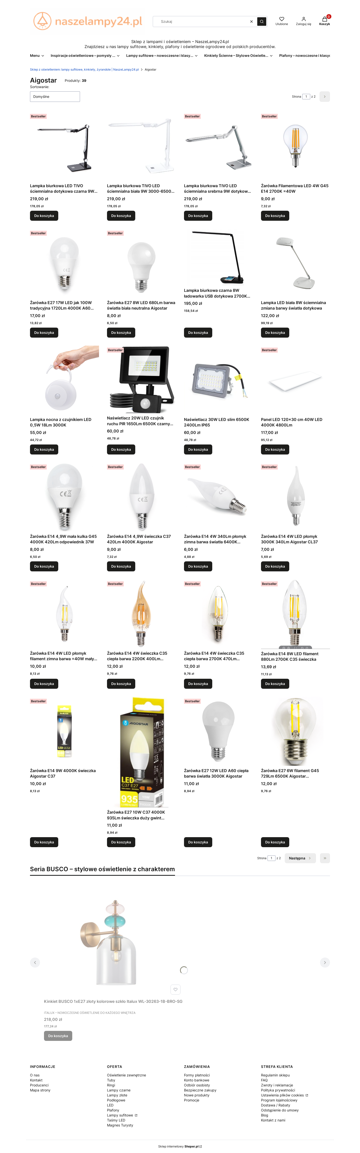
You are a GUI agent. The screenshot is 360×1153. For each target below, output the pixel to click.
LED (110, 1105)
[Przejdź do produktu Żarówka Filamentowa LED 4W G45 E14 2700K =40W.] (295, 146)
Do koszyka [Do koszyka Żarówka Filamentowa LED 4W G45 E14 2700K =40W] (275, 215)
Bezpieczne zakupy (200, 1090)
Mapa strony (40, 1090)
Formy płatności (197, 1075)
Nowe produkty (197, 1095)
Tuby (111, 1080)
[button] (261, 21)
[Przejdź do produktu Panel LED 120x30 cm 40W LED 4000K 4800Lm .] (295, 380)
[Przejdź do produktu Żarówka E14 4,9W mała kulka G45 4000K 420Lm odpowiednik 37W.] (64, 497)
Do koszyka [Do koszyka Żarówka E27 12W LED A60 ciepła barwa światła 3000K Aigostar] (198, 842)
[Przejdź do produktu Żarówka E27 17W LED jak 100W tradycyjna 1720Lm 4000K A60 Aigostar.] (64, 263)
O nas (35, 1075)
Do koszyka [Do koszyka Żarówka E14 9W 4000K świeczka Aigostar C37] (44, 842)
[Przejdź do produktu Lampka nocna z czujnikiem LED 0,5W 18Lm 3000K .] (64, 380)
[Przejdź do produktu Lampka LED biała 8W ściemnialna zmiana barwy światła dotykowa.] (295, 263)
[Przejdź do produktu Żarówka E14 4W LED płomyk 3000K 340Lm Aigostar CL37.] (295, 497)
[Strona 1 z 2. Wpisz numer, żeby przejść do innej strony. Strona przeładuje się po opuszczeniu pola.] (306, 96)
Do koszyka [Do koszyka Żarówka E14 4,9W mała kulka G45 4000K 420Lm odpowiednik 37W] (44, 566)
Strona (296, 96)
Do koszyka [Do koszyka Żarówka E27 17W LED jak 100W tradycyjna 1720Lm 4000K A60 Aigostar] (44, 332)
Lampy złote (117, 1095)
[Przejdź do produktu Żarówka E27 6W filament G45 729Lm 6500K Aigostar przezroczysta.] (295, 731)
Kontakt (36, 1080)
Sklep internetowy (178, 1146)
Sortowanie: (39, 87)
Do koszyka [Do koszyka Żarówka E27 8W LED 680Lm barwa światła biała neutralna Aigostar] (121, 332)
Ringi (111, 1085)
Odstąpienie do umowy (280, 1110)
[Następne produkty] (300, 858)
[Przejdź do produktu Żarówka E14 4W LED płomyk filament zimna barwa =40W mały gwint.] (64, 613)
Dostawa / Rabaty (275, 1105)
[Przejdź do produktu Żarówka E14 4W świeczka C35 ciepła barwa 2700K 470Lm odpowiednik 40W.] (218, 613)
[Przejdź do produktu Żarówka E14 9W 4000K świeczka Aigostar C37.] (64, 731)
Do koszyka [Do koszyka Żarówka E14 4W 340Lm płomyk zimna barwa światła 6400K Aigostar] (198, 566)
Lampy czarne (118, 1090)
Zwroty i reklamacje (277, 1085)
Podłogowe (116, 1100)
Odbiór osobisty (197, 1085)
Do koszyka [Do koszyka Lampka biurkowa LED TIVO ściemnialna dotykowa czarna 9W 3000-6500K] (44, 215)
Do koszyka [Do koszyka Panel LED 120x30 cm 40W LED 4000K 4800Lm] (275, 449)
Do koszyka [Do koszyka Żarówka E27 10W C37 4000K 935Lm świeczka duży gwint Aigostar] (121, 842)
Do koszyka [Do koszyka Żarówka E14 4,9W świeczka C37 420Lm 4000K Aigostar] (121, 566)
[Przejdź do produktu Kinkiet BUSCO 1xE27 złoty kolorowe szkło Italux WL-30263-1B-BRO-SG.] (113, 940)
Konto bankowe (196, 1080)
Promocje (191, 1100)
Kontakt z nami (273, 1120)
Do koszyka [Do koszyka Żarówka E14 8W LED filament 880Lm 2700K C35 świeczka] (275, 683)
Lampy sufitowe (120, 1115)
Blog (264, 1115)
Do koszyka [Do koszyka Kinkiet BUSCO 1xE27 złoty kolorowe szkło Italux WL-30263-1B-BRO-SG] (58, 1036)
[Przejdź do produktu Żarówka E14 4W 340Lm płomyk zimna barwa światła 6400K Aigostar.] (218, 497)
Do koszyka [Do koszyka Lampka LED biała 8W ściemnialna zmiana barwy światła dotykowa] (275, 332)
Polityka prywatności (278, 1090)
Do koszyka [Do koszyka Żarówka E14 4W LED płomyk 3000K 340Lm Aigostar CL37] (275, 566)
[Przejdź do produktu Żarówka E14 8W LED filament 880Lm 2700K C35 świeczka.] (295, 614)
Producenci (39, 1085)
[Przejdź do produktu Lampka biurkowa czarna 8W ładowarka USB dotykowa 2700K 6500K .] (218, 257)
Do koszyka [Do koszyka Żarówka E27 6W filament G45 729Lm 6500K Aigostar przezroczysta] (275, 842)
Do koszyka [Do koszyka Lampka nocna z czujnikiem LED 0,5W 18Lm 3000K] (44, 449)
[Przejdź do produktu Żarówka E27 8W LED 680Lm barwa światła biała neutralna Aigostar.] (141, 263)
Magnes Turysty (120, 1125)
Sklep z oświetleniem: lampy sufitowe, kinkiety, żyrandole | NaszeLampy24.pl (84, 69)
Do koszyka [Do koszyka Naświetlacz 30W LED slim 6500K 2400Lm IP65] (198, 449)
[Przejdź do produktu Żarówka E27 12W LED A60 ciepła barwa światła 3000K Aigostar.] (218, 731)
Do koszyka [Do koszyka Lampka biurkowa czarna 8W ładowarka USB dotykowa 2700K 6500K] (198, 332)
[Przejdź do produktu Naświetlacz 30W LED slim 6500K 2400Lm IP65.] (218, 380)
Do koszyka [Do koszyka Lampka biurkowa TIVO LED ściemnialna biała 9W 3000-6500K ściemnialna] (121, 215)
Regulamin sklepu (275, 1075)
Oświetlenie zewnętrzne (126, 1075)
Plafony (113, 1110)
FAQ (264, 1080)
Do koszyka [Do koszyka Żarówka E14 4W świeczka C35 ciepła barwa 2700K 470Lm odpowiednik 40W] (198, 683)
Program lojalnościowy (279, 1100)
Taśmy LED (116, 1120)
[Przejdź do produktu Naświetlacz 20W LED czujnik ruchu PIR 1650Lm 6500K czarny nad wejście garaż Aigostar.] (141, 379)
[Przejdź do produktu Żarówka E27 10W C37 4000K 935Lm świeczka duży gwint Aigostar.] (141, 752)
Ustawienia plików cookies (283, 1095)
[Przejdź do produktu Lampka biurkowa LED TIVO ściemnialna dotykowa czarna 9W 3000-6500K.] (64, 146)
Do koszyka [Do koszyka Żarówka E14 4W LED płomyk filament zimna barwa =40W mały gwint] (44, 683)
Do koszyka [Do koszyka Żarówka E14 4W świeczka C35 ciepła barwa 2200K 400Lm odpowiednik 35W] (121, 683)
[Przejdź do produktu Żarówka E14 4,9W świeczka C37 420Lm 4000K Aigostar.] (141, 497)
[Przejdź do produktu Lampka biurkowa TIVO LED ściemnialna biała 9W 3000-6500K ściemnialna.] (141, 146)
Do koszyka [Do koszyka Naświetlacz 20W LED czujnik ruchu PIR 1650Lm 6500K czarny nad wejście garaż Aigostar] (121, 449)
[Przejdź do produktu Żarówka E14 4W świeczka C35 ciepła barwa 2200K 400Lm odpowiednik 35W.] (141, 613)
